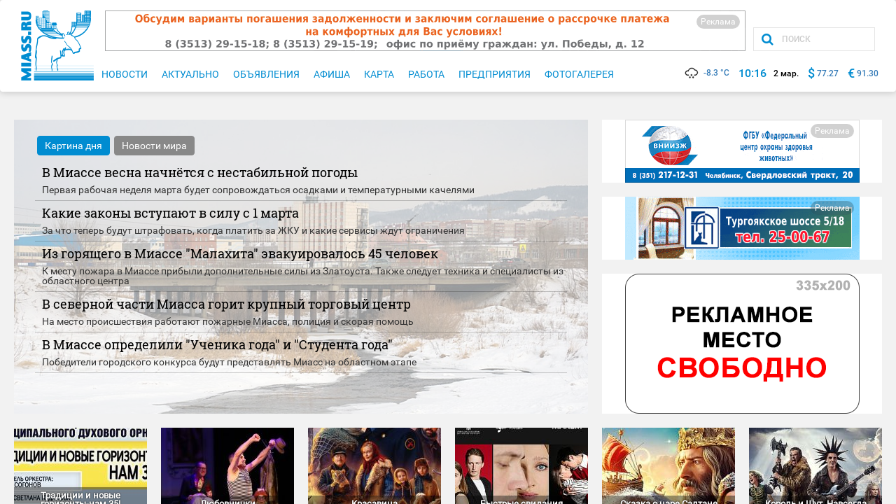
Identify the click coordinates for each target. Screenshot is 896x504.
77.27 (828, 73)
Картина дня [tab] (73, 145)
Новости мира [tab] (154, 145)
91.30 (867, 73)
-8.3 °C (706, 73)
